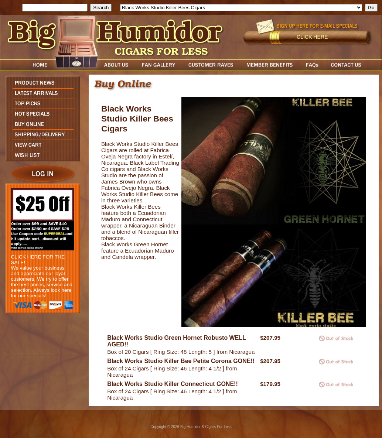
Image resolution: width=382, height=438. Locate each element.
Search (13, 7)
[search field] (55, 7)
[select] (241, 7)
